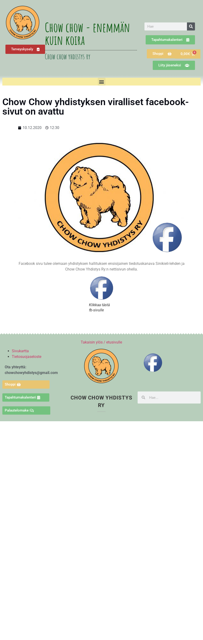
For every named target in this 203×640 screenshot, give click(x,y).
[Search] (191, 26)
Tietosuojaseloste (26, 356)
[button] (102, 82)
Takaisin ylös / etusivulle (101, 342)
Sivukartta (20, 351)
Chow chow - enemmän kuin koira (87, 33)
